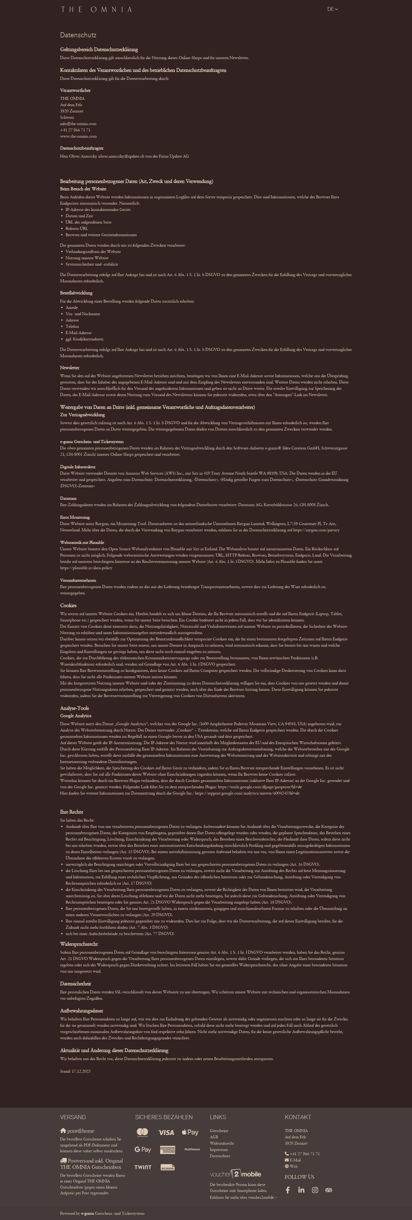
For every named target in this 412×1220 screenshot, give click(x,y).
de (330, 9)
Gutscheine (219, 1130)
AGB (214, 1137)
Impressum (219, 1149)
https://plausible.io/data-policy (86, 567)
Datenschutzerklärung (173, 479)
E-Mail (295, 1160)
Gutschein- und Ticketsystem (113, 1213)
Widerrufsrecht (222, 1143)
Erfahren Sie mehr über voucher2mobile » (243, 1197)
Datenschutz (220, 1156)
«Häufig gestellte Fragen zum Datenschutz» (256, 479)
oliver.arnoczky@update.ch (121, 156)
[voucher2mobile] (236, 1173)
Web (294, 1166)
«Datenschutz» (206, 479)
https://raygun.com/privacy (316, 529)
